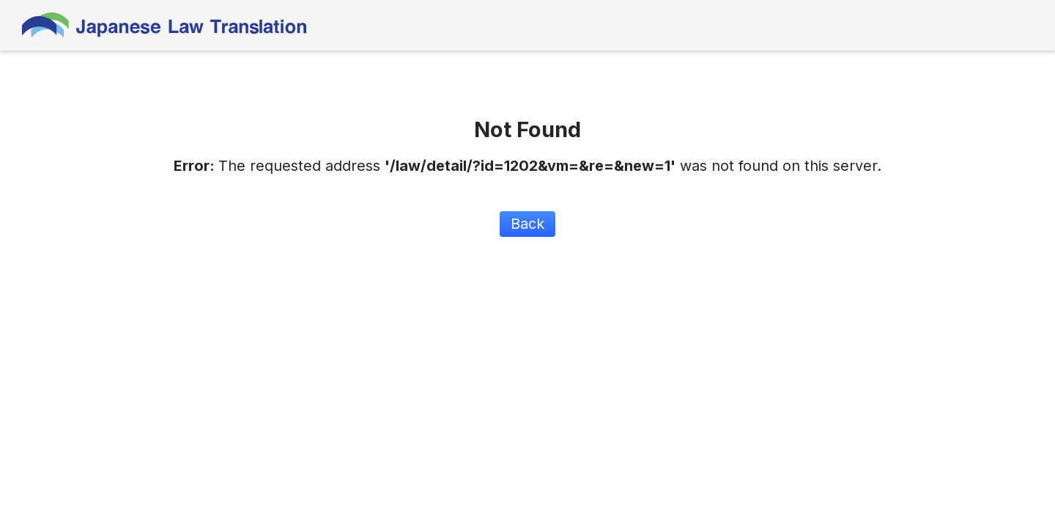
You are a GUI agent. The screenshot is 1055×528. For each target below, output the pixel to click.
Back (527, 223)
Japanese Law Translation (165, 25)
